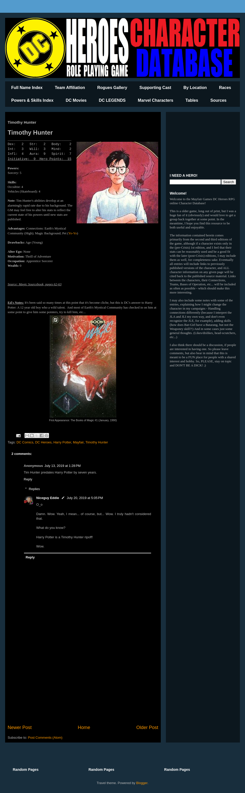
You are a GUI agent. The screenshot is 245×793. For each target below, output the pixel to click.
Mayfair (78, 442)
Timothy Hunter (96, 442)
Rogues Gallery (112, 87)
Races (225, 87)
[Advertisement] (83, 682)
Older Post (147, 727)
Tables (192, 100)
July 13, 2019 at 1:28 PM (62, 466)
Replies (34, 489)
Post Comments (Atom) (45, 737)
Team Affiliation (70, 87)
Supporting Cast (155, 87)
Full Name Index (27, 87)
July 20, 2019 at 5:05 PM (85, 498)
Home (84, 727)
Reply (28, 479)
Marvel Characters (155, 100)
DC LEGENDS (112, 100)
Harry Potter (62, 442)
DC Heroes (43, 442)
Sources (218, 100)
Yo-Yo (72, 233)
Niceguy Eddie (47, 498)
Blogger (142, 783)
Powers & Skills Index (32, 100)
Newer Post (20, 727)
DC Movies (76, 100)
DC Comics (25, 442)
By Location (195, 87)
